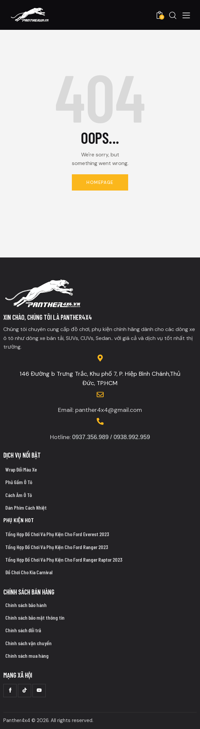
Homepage (99, 182)
